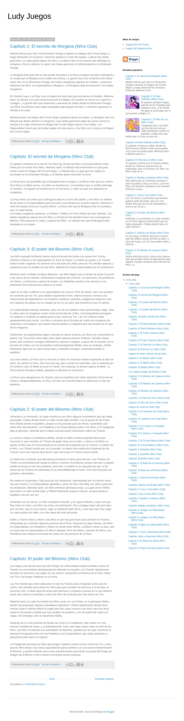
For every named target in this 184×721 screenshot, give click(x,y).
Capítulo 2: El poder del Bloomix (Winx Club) (51, 409)
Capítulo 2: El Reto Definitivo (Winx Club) (152, 97)
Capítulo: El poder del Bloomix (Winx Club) (50, 558)
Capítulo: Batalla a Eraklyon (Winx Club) (148, 505)
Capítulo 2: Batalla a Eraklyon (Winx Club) (147, 177)
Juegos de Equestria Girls (139, 48)
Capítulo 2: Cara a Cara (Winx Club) (144, 195)
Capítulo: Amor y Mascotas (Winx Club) (148, 536)
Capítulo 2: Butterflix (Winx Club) (145, 454)
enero (132, 283)
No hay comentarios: (52, 141)
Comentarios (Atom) (35, 684)
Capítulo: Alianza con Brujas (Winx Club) (149, 485)
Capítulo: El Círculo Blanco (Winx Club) (148, 445)
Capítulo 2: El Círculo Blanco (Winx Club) (149, 440)
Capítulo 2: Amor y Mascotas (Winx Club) (149, 532)
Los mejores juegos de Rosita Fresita (147, 371)
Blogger (110, 711)
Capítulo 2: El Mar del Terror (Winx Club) (149, 398)
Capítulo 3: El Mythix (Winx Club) (145, 358)
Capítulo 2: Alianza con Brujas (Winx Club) (147, 232)
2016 (129, 280)
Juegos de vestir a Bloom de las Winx (147, 353)
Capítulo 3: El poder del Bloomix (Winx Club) (51, 249)
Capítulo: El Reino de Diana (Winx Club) (148, 548)
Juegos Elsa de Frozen (137, 44)
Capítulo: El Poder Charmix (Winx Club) (148, 340)
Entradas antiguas (104, 679)
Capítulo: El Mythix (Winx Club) (144, 367)
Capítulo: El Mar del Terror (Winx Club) (148, 402)
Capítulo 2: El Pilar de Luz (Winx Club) (148, 344)
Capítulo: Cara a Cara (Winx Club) (145, 494)
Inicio (52, 679)
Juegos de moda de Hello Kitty (144, 407)
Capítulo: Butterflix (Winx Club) (144, 458)
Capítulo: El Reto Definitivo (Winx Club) (146, 142)
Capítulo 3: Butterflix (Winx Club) (145, 449)
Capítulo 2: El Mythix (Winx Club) (145, 362)
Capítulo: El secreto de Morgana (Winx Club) (52, 156)
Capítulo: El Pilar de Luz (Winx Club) (144, 160)
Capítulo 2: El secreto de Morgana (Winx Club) (53, 46)
